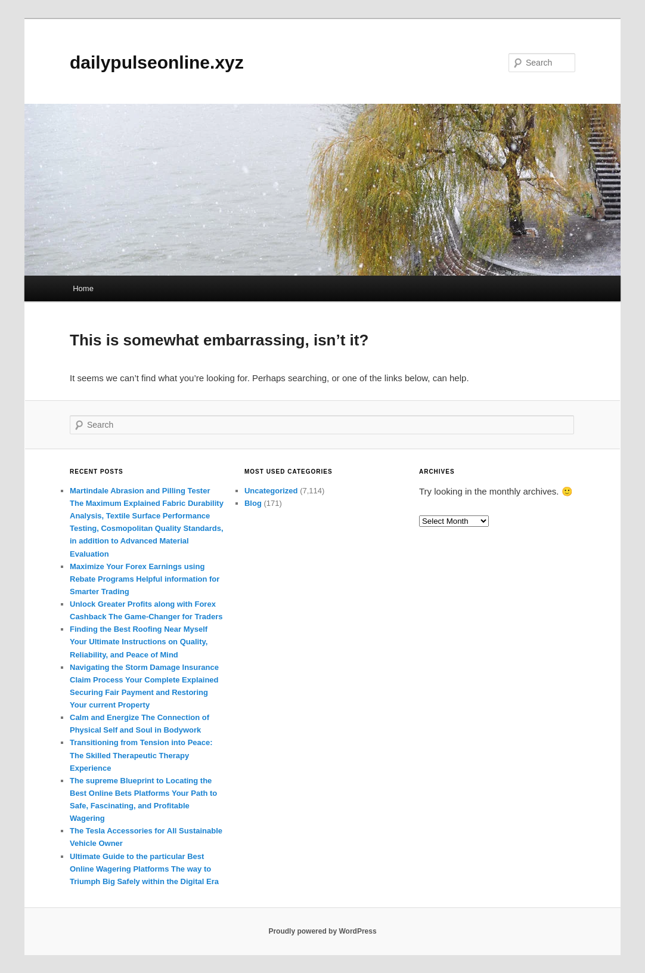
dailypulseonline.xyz (157, 62)
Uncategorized (271, 490)
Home (83, 288)
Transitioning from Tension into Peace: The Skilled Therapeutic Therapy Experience (141, 755)
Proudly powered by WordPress (322, 931)
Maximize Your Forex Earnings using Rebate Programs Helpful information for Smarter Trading (144, 579)
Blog (253, 503)
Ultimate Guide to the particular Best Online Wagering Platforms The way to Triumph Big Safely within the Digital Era (144, 869)
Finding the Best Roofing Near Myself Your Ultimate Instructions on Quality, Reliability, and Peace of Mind (138, 642)
